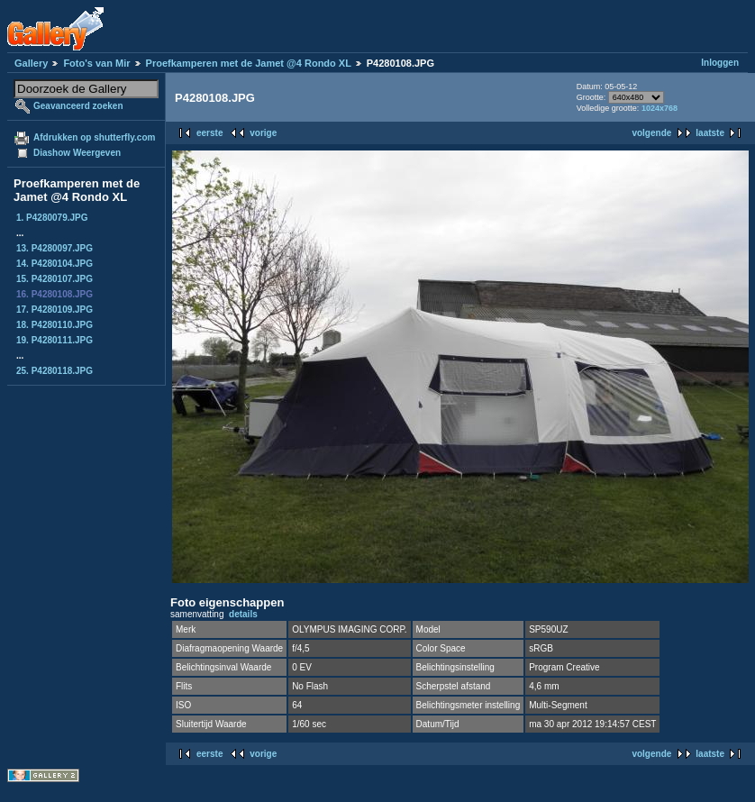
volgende (651, 133)
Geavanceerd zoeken (78, 106)
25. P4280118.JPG (54, 371)
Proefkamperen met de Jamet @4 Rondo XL (248, 63)
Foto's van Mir (96, 63)
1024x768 (659, 108)
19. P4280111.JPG (54, 340)
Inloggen (720, 63)
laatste (710, 133)
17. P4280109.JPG (54, 309)
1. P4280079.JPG (52, 218)
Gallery (31, 63)
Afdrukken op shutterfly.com (94, 137)
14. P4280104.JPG (54, 264)
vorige (263, 133)
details (243, 614)
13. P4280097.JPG (54, 248)
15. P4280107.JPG (54, 279)
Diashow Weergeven (77, 153)
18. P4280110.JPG (54, 325)
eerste (209, 133)
